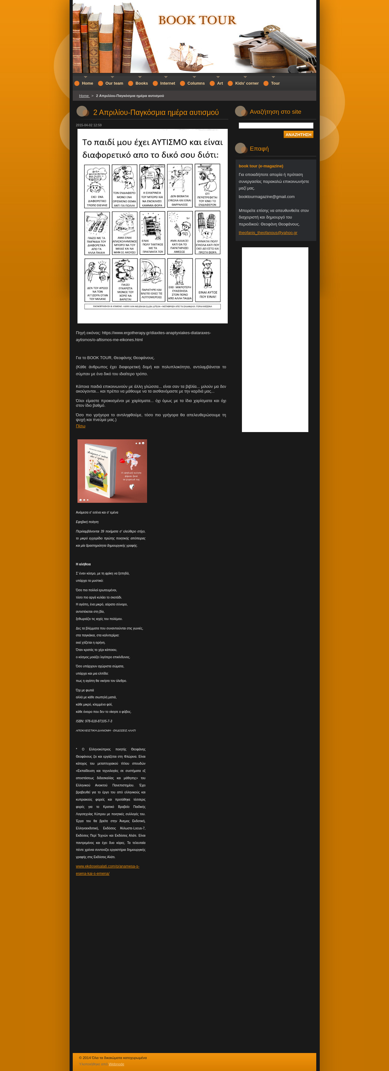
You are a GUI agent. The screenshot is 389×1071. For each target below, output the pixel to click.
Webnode (116, 1064)
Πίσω (80, 426)
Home (84, 96)
